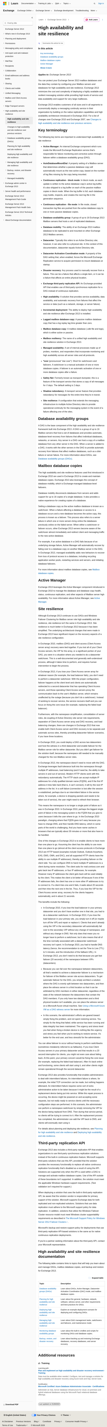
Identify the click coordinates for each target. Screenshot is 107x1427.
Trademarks (21, 1425)
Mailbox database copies (50, 60)
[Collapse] (32, 17)
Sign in (101, 3)
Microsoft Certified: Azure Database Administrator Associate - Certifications (71, 1386)
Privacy (57, 1421)
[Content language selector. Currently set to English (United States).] (14, 1415)
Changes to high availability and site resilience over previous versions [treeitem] (18, 130)
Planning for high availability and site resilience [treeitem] (18, 148)
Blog (36, 1421)
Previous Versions (23, 1421)
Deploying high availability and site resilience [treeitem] (19, 156)
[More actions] (102, 20)
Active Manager (46, 64)
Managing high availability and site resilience (47, 1323)
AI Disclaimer (7, 1421)
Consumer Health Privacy (75, 1421)
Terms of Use (7, 1425)
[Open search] (94, 3)
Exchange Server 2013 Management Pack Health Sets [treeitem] (18, 205)
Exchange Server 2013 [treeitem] (14, 29)
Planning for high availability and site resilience (47, 1302)
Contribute (47, 1421)
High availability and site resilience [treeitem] (18, 120)
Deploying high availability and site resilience (47, 1312)
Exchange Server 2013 (57, 20)
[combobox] (18, 23)
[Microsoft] (5, 3)
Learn (41, 20)
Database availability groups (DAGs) (55, 459)
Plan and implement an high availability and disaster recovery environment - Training (71, 1372)
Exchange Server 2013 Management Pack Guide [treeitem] (15, 197)
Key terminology (46, 53)
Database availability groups (51, 57)
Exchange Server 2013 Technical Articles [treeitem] (18, 213)
